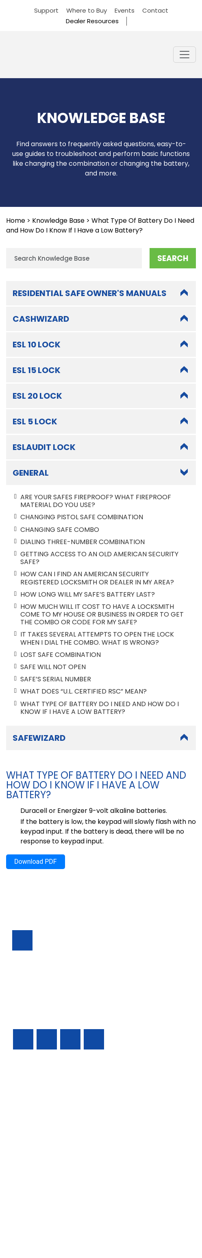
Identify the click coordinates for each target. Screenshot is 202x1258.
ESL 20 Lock (37, 396)
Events (125, 10)
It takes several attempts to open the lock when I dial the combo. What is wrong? (97, 638)
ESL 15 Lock (37, 370)
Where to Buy (86, 10)
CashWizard (41, 319)
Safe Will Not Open (53, 667)
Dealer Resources (92, 21)
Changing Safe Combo (59, 529)
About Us (26, 1180)
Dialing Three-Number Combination (82, 542)
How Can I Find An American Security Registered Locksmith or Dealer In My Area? (97, 578)
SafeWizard (39, 738)
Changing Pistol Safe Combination (81, 517)
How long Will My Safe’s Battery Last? (87, 594)
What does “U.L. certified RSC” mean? (83, 691)
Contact (155, 10)
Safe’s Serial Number (55, 679)
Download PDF (35, 861)
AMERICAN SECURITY (83, 1216)
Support (46, 10)
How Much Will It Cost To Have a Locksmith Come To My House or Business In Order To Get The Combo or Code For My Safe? (102, 614)
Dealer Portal (33, 1191)
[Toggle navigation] (184, 54)
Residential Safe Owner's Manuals (90, 293)
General (31, 473)
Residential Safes (39, 1114)
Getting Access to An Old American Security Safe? (99, 558)
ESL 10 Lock (37, 344)
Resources (29, 1158)
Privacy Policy (101, 1224)
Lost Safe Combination (60, 655)
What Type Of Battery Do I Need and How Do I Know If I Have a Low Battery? (99, 708)
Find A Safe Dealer (41, 1125)
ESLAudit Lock (44, 447)
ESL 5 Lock (35, 421)
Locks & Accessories (44, 1136)
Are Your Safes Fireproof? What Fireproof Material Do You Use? (95, 501)
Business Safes (35, 1092)
